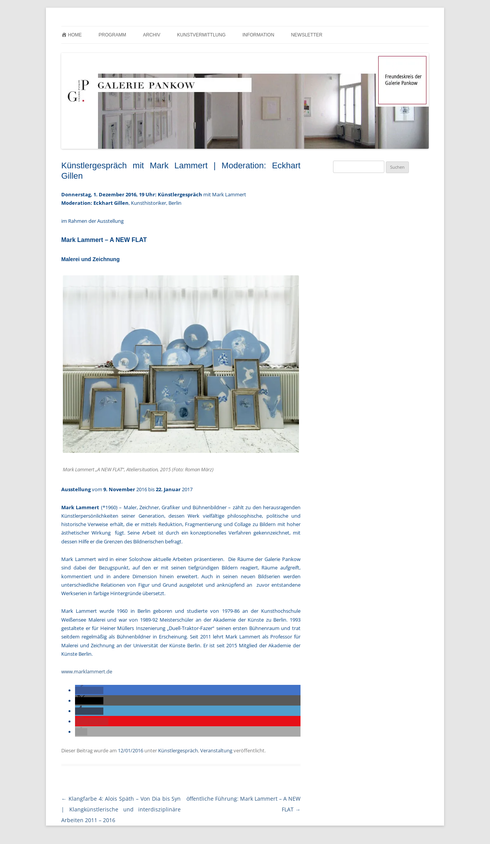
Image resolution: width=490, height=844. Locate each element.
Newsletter (306, 35)
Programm (112, 35)
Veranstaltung (216, 750)
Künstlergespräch (178, 750)
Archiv (151, 35)
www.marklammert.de (86, 671)
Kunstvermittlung (201, 35)
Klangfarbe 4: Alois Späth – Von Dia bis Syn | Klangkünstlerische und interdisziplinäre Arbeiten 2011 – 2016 (121, 809)
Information (258, 35)
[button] (89, 690)
